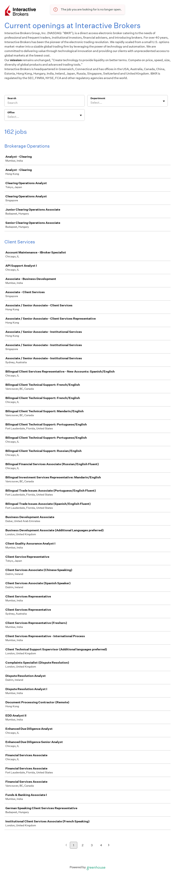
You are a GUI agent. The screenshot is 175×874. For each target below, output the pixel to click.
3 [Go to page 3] (92, 845)
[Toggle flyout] (164, 101)
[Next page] (108, 845)
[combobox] (90, 103)
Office (11, 112)
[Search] (44, 103)
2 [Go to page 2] (82, 845)
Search (11, 98)
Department (97, 98)
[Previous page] (66, 845)
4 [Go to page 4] (101, 845)
